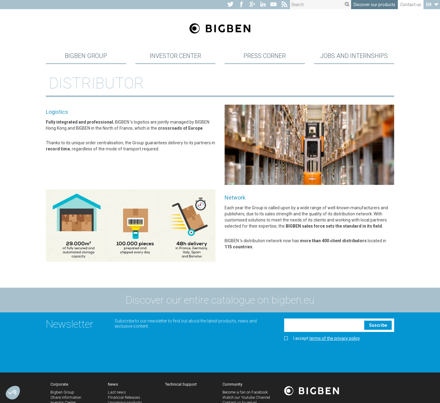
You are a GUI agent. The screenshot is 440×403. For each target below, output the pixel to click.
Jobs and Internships (354, 56)
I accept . (322, 339)
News (113, 385)
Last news (117, 393)
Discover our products (374, 4)
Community (232, 385)
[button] (13, 392)
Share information (65, 398)
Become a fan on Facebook (245, 393)
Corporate (59, 385)
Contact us (410, 4)
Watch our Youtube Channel (246, 398)
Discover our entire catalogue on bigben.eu (220, 301)
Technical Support (181, 385)
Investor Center (175, 56)
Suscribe (378, 325)
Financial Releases (124, 398)
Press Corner (265, 56)
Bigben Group (86, 56)
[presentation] (330, 355)
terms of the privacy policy (334, 339)
